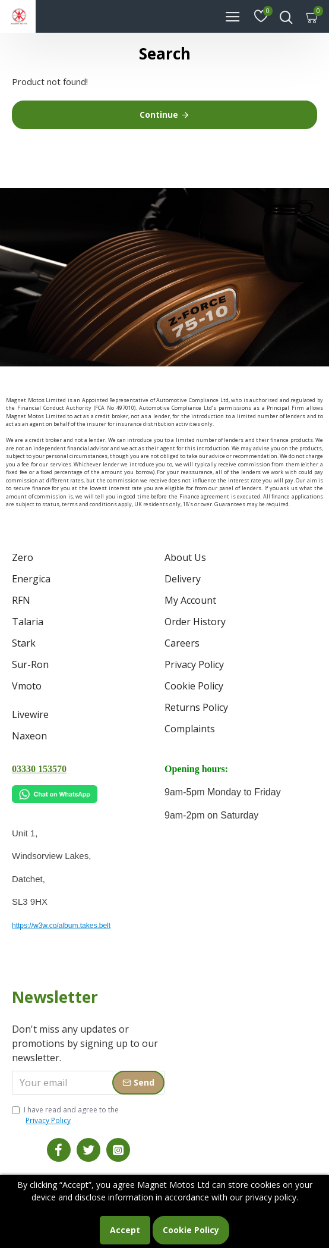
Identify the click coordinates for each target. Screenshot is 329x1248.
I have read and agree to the (65, 1115)
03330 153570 (39, 769)
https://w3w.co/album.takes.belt (61, 925)
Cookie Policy (191, 1230)
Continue (159, 114)
